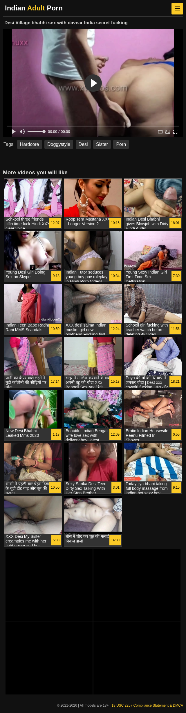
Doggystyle (58, 144)
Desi (83, 144)
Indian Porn (34, 8)
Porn (121, 144)
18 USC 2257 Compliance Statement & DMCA (147, 705)
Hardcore (29, 144)
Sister (102, 144)
